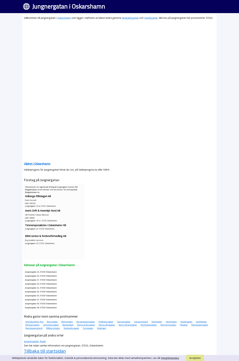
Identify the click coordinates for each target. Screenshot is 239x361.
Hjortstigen (171, 321)
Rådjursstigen (53, 328)
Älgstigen (101, 328)
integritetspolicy (170, 358)
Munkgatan (68, 324)
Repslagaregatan (199, 324)
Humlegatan (151, 17)
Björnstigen (67, 321)
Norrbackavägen (149, 324)
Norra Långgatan (107, 324)
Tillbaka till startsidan (45, 351)
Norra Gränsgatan (86, 324)
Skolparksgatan (130, 17)
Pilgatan (184, 324)
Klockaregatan (32, 324)
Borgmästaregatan (86, 321)
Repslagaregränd (33, 328)
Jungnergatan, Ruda (35, 341)
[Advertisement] (119, 46)
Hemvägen (157, 321)
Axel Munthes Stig (34, 321)
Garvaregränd (141, 321)
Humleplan (201, 321)
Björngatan (52, 321)
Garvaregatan (123, 321)
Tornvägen (88, 328)
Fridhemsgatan (106, 321)
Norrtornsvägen (168, 324)
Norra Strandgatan (128, 324)
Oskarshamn (64, 17)
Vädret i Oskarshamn (37, 163)
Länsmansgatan (51, 324)
